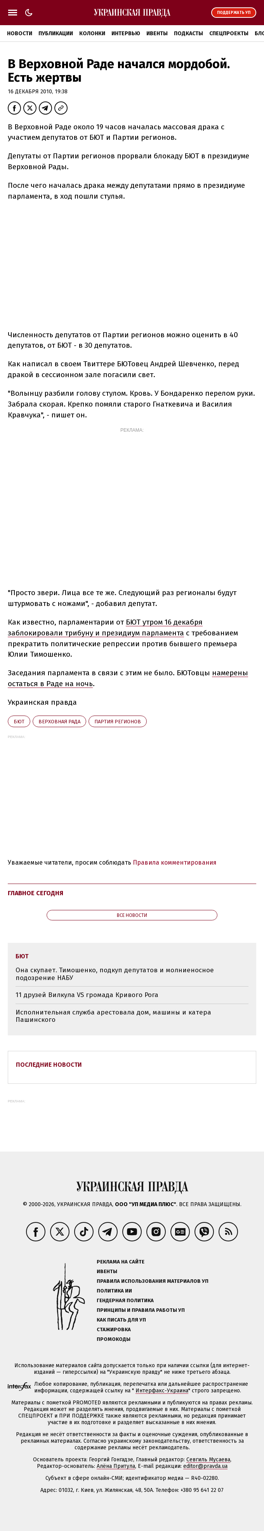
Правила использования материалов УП (152, 1281)
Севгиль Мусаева (208, 1459)
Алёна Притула (116, 1466)
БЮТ (19, 721)
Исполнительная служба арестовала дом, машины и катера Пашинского (113, 1016)
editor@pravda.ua (205, 1466)
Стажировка (114, 1329)
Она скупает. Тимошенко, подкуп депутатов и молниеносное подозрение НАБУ (115, 974)
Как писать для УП (121, 1320)
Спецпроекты (228, 33)
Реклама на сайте (120, 1262)
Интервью (125, 33)
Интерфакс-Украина (161, 1390)
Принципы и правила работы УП (141, 1310)
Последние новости (49, 1064)
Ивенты (157, 33)
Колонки (92, 33)
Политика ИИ (114, 1291)
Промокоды (113, 1339)
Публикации (55, 33)
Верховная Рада (59, 721)
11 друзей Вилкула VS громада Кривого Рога (87, 995)
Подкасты (188, 33)
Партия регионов (117, 721)
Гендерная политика (125, 1300)
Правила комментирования (175, 862)
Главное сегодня (35, 893)
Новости (19, 33)
